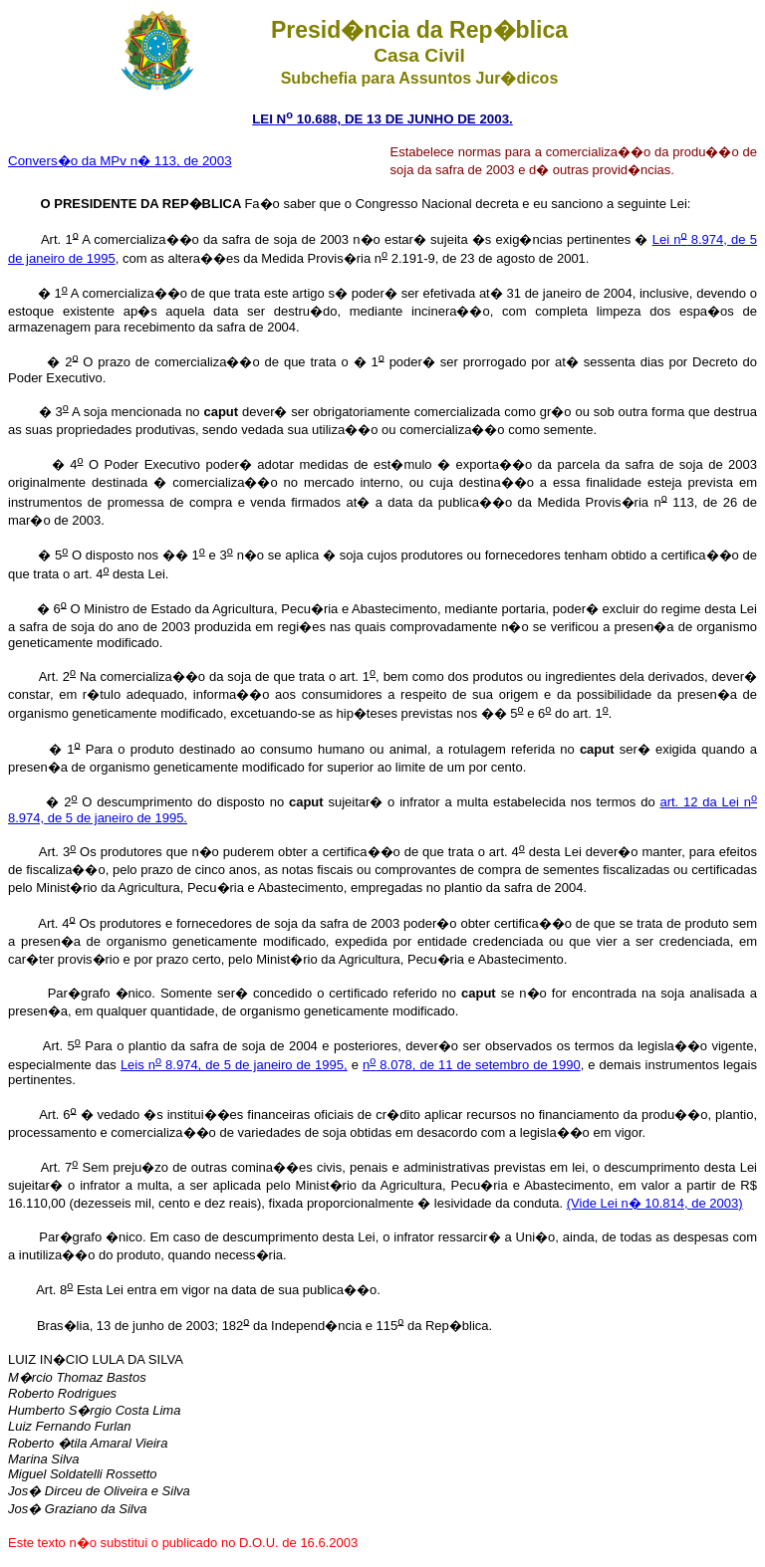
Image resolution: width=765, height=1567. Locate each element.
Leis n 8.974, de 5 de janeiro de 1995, (234, 1064)
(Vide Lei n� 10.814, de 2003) (655, 1203)
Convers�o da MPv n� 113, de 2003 (120, 160)
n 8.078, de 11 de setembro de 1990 (472, 1064)
